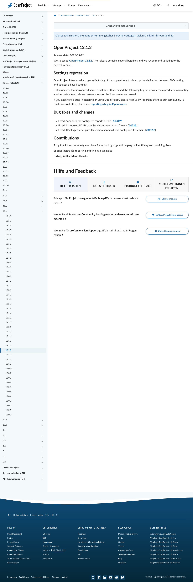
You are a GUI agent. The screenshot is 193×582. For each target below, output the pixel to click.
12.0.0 (8, 415)
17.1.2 (6, 139)
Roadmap (82, 534)
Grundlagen (8, 16)
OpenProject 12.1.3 (80, 60)
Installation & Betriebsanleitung (91, 542)
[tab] (70, 184)
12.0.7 (8, 382)
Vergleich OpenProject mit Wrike (164, 554)
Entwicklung (83, 550)
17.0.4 (6, 167)
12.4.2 (8, 272)
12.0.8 (8, 378)
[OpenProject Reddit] (116, 577)
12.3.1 (8, 299)
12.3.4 (8, 286)
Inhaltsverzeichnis (120, 26)
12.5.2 (8, 244)
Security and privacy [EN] (14, 473)
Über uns (47, 534)
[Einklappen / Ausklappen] (42, 16)
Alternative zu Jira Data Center (163, 534)
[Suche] (168, 5)
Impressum (12, 577)
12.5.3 (8, 239)
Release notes (83, 16)
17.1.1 (6, 144)
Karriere (46, 550)
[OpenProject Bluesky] (122, 577)
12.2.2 (8, 323)
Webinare (122, 563)
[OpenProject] (55, 16)
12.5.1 (8, 249)
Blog (120, 558)
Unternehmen (50, 527)
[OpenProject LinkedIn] (105, 577)
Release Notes (84, 558)
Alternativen (158, 527)
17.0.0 (6, 185)
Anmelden (178, 5)
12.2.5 (8, 309)
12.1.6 (8, 336)
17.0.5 (6, 162)
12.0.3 (8, 401)
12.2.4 (8, 313)
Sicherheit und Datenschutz (18, 558)
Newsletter (47, 558)
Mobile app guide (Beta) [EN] (15, 33)
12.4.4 (8, 262)
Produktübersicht (14, 534)
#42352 (150, 130)
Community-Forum (126, 550)
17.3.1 (6, 98)
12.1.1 (8, 359)
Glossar (6, 72)
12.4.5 (8, 258)
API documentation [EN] (14, 479)
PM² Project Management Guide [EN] (19, 61)
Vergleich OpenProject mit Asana (164, 542)
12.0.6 (8, 387)
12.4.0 (8, 281)
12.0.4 (8, 396)
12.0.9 (8, 373)
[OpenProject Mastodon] (99, 577)
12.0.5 (8, 392)
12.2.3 (8, 318)
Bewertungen (13, 563)
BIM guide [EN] (9, 27)
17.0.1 (6, 181)
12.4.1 (8, 276)
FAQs (120, 538)
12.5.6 (8, 226)
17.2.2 (6, 116)
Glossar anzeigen (167, 199)
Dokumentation (67, 16)
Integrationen (13, 542)
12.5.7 (8, 221)
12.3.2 (8, 295)
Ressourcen (84, 5)
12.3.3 (8, 290)
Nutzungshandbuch (11, 22)
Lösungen (57, 5)
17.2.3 (6, 112)
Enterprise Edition (14, 554)
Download (82, 538)
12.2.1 (8, 327)
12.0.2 (8, 406)
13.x (5, 206)
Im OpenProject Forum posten (167, 215)
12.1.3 (8, 350)
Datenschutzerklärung (40, 577)
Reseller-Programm (51, 546)
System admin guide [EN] (14, 39)
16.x (5, 190)
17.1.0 (6, 149)
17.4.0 (6, 88)
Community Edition (15, 550)
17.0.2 (6, 176)
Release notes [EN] (11, 83)
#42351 (133, 125)
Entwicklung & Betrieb (92, 527)
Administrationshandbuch (88, 546)
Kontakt (64, 577)
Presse (46, 554)
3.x (4, 462)
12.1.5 (8, 341)
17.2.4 (6, 107)
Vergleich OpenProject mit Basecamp (165, 558)
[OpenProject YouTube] (111, 577)
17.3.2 (6, 93)
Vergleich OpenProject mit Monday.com (166, 550)
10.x (5, 425)
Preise (71, 5)
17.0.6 (6, 158)
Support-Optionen (14, 546)
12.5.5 (8, 230)
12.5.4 (8, 235)
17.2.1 (6, 121)
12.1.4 (8, 346)
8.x (4, 435)
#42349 (117, 121)
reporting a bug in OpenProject (109, 104)
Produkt (42, 5)
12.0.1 (8, 410)
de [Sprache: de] (157, 5)
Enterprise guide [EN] (12, 44)
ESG (45, 538)
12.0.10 (9, 369)
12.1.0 (8, 364)
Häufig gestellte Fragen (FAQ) (16, 67)
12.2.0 (8, 332)
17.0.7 (6, 153)
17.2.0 (6, 125)
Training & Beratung (126, 554)
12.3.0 (8, 304)
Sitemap (55, 577)
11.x (5, 420)
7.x (4, 441)
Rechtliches (24, 577)
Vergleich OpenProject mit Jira (163, 538)
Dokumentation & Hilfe (128, 534)
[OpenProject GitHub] (93, 577)
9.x (4, 430)
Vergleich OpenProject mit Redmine (165, 563)
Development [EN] (11, 468)
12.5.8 (8, 216)
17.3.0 (6, 102)
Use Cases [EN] (9, 56)
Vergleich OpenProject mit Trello (163, 546)
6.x (4, 446)
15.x (5, 196)
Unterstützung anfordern (167, 231)
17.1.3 (6, 135)
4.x (4, 457)
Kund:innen (47, 542)
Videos (121, 546)
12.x (5, 211)
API (79, 554)
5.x (4, 451)
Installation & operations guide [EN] (19, 77)
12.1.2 (8, 355)
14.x (5, 201)
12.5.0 (8, 253)
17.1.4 (6, 130)
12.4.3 (8, 267)
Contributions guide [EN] (14, 50)
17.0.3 (6, 172)
